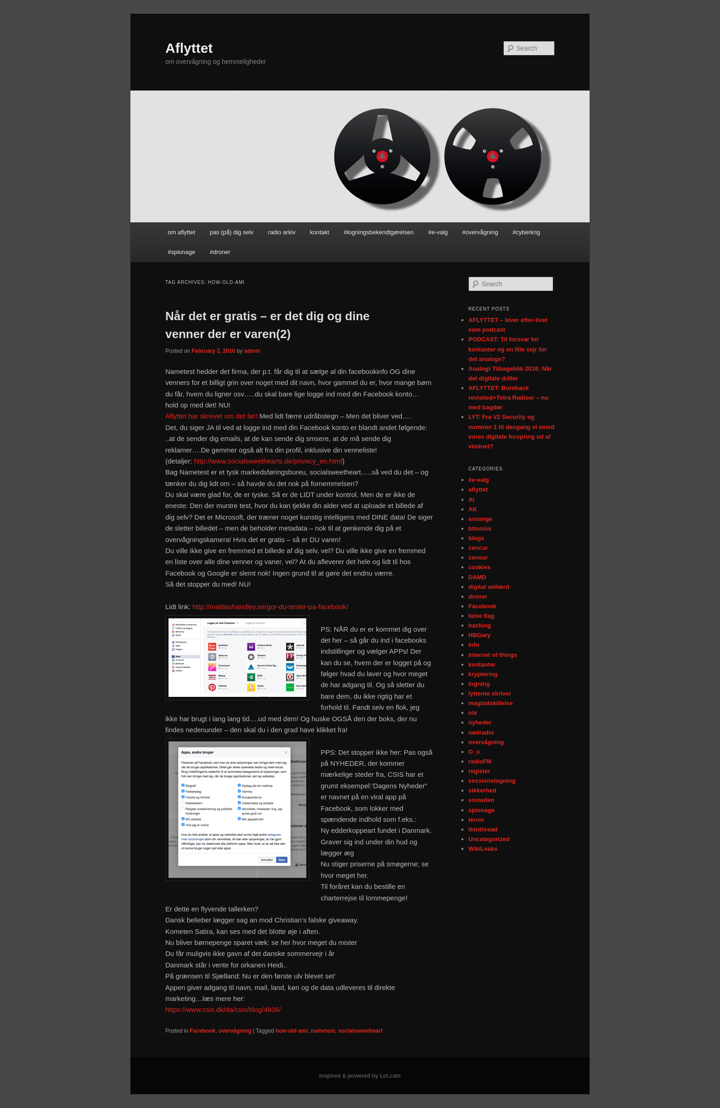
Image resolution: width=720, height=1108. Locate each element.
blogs (476, 538)
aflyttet (478, 489)
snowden (481, 800)
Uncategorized (489, 839)
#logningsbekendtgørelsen (378, 232)
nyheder (480, 722)
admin (252, 351)
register (479, 771)
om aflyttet (181, 232)
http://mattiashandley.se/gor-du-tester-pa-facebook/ (270, 607)
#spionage (181, 252)
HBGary (479, 635)
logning (479, 683)
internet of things (492, 654)
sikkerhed (482, 790)
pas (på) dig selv (231, 232)
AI (471, 499)
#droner (220, 252)
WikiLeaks (482, 848)
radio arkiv (282, 232)
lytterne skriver (489, 693)
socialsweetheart (360, 1031)
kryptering (483, 674)
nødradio (481, 732)
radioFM (480, 761)
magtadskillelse (490, 703)
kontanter (481, 664)
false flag (481, 615)
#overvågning (480, 232)
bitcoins (479, 528)
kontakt (319, 232)
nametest (323, 1031)
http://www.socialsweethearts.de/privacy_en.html (268, 461)
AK (472, 509)
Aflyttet (189, 48)
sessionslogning (492, 780)
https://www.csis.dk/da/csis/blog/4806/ (223, 1009)
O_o (474, 751)
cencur (478, 547)
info (473, 644)
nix (472, 712)
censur (478, 557)
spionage (481, 810)
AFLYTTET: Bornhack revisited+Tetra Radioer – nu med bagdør (508, 397)
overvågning (235, 1031)
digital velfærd (488, 586)
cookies (479, 567)
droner (477, 596)
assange (480, 518)
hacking (479, 625)
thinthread (483, 829)
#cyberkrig (526, 232)
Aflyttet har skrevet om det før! (211, 416)
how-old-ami (292, 1031)
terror (476, 819)
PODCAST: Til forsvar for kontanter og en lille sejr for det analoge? (507, 349)
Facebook (202, 1031)
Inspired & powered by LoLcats (360, 1076)
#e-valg (438, 232)
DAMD (477, 577)
